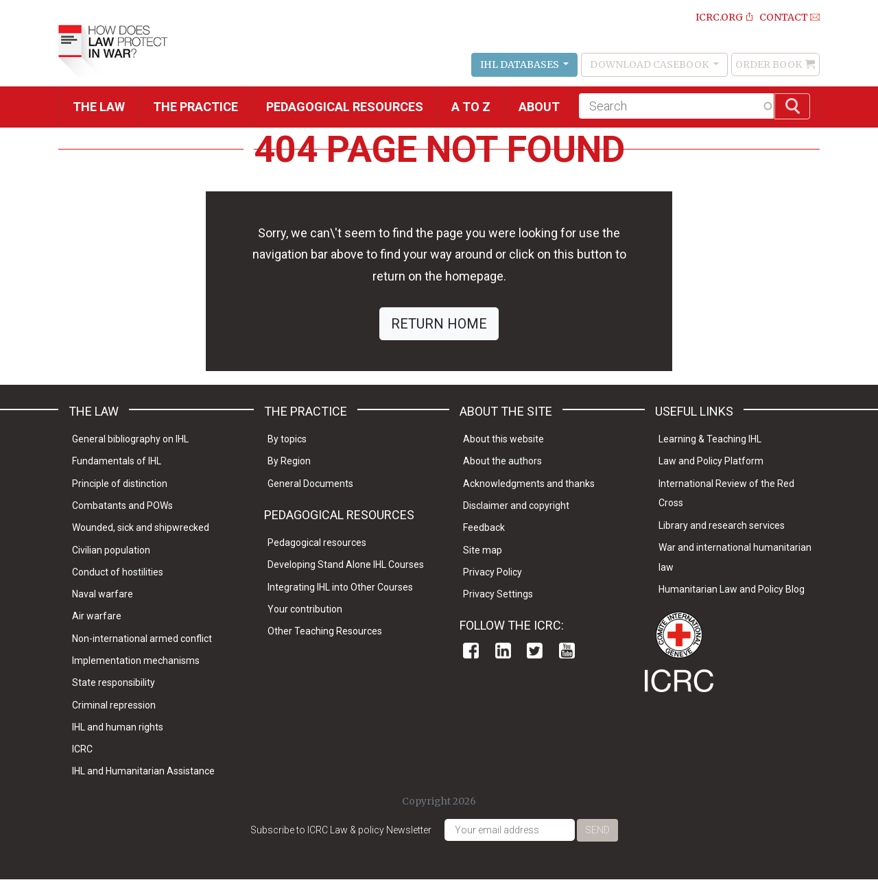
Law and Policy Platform (710, 460)
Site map (482, 550)
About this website (503, 438)
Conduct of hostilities (117, 572)
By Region (289, 460)
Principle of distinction (119, 483)
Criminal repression (114, 705)
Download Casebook (650, 64)
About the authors (502, 460)
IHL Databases (520, 64)
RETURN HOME (439, 324)
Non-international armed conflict (142, 638)
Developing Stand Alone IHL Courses (346, 564)
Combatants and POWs (122, 505)
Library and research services (721, 525)
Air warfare (96, 615)
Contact (783, 17)
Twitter (535, 650)
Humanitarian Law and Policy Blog (731, 589)
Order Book (768, 64)
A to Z (470, 106)
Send (597, 829)
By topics (287, 438)
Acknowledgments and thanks (529, 483)
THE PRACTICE (195, 106)
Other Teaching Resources (325, 631)
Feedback (484, 527)
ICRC (82, 749)
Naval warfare (102, 593)
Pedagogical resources (344, 106)
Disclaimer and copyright (516, 505)
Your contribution (305, 609)
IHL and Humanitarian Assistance (143, 770)
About (539, 106)
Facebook (471, 650)
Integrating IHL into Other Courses (340, 587)
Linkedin (503, 650)
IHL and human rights (117, 727)
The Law (99, 106)
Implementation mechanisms (136, 660)
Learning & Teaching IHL (709, 438)
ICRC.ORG (719, 17)
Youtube (567, 650)
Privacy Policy (492, 572)
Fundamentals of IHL (116, 460)
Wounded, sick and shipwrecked (140, 527)
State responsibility (113, 682)
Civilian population (111, 550)
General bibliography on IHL (130, 438)
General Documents (310, 483)
